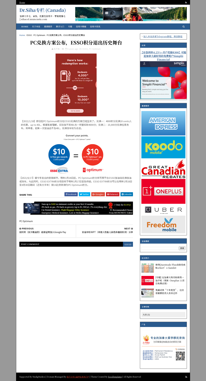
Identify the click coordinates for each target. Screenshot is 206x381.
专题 (70, 26)
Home (22, 2)
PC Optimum (39, 35)
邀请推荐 (48, 26)
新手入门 (60, 26)
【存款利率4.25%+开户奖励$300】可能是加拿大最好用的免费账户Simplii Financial (163, 55)
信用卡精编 (81, 26)
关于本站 (36, 26)
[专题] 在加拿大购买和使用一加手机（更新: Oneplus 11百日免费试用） (169, 280)
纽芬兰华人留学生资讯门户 (78, 376)
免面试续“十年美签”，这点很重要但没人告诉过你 (169, 291)
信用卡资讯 (95, 26)
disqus (128, 244)
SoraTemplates (115, 376)
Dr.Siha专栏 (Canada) (42, 10)
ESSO (29, 35)
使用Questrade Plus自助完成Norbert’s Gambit (170, 266)
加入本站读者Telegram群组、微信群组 (162, 36)
